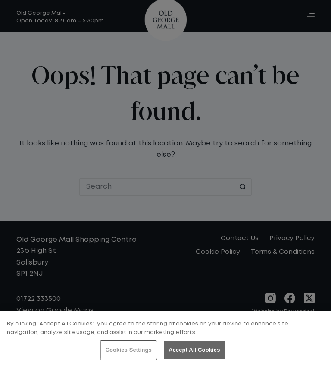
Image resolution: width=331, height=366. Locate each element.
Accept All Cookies (194, 350)
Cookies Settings (128, 350)
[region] (165, 338)
